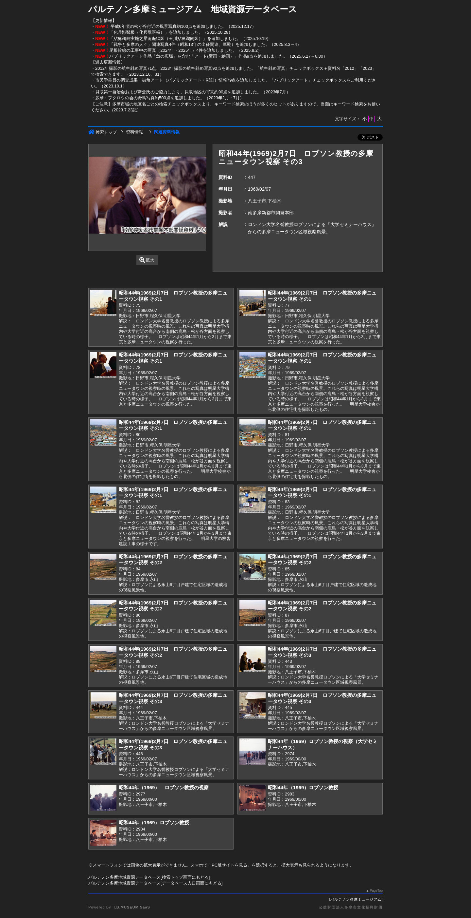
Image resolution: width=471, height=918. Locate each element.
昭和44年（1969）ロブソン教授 (303, 787)
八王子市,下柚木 (264, 200)
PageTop (376, 890)
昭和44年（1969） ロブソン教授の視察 (164, 787)
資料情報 (134, 131)
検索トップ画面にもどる (185, 877)
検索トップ (102, 132)
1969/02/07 (259, 189)
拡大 (147, 260)
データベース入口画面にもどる (191, 883)
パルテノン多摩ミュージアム (355, 899)
